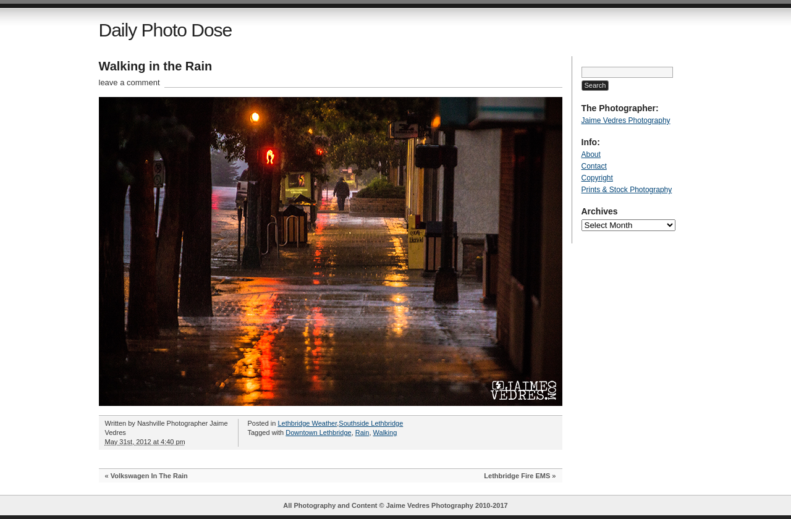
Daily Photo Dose (165, 30)
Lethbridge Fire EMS (517, 475)
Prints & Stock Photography (627, 189)
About (591, 154)
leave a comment (129, 82)
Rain (362, 432)
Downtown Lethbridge (318, 432)
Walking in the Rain (156, 66)
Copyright (597, 178)
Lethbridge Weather (307, 423)
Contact (594, 166)
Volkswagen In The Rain (149, 475)
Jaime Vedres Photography (626, 120)
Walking (385, 432)
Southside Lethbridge (371, 423)
